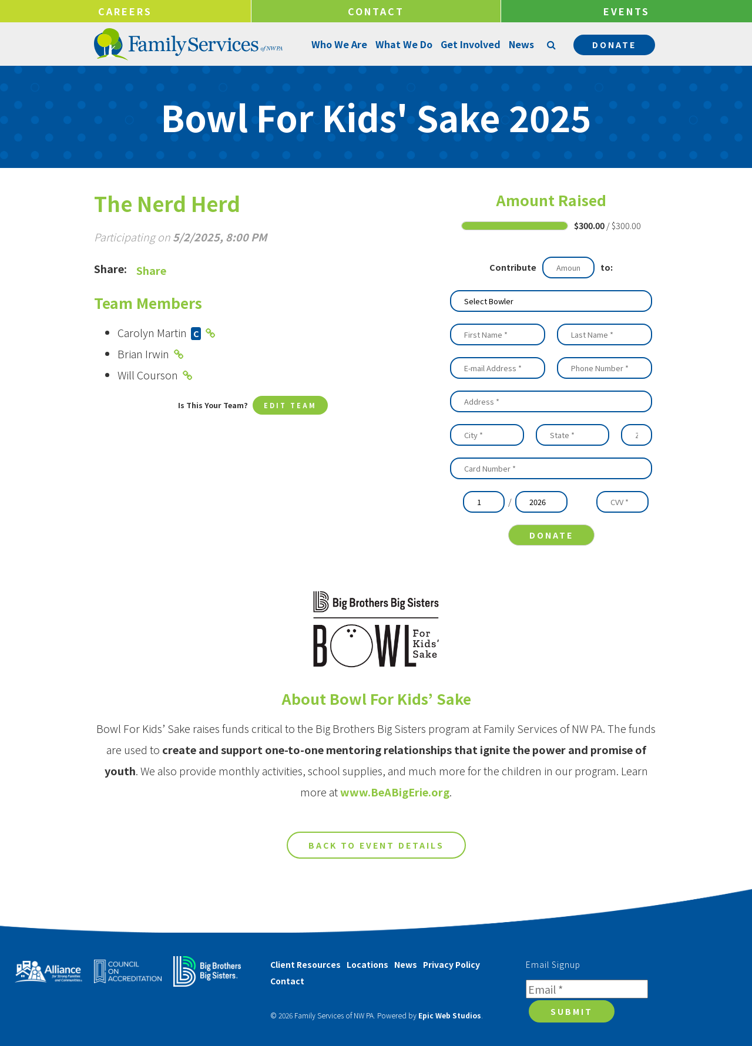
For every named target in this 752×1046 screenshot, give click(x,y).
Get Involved (469, 44)
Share (151, 270)
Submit (571, 1013)
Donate (614, 45)
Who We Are (338, 44)
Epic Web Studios (449, 1017)
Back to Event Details (376, 854)
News (520, 44)
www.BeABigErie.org (394, 801)
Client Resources (305, 966)
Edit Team (290, 406)
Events (626, 11)
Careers (125, 11)
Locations (367, 966)
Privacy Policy (451, 966)
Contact (376, 11)
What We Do (402, 44)
